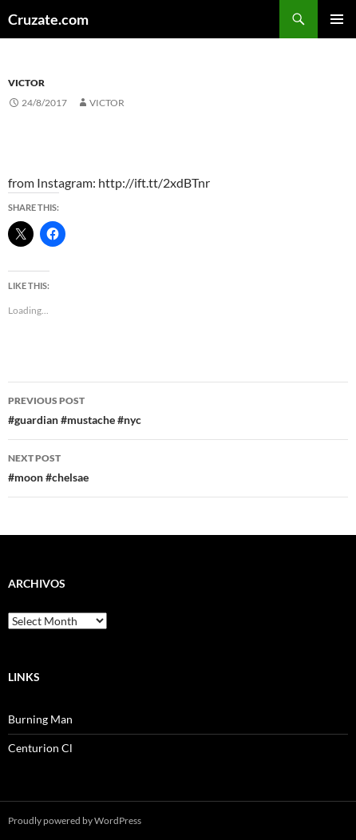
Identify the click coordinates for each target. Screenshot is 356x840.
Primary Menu (337, 19)
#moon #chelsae (178, 466)
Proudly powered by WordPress (74, 820)
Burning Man (40, 719)
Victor (26, 83)
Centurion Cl (40, 748)
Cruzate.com (48, 19)
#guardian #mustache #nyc (178, 408)
